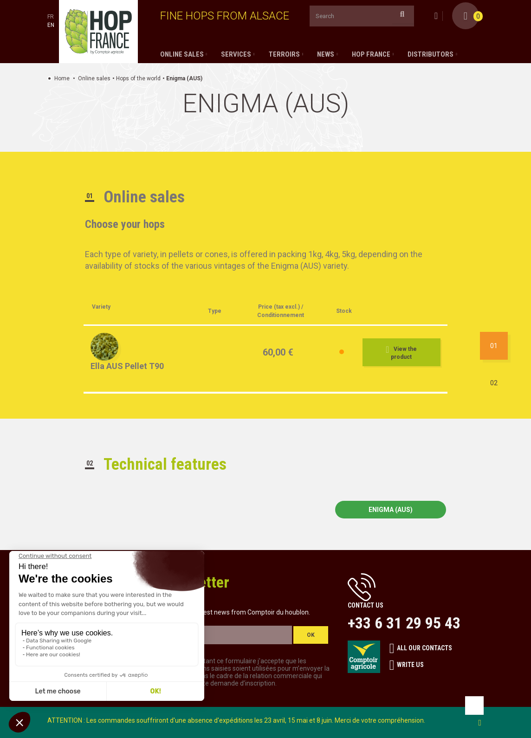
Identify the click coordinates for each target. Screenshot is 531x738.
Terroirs (284, 54)
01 (494, 346)
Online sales (182, 54)
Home (62, 78)
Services (236, 54)
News (325, 54)
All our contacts (420, 648)
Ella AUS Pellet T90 (127, 366)
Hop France (371, 54)
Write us (406, 665)
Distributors (430, 54)
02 (494, 383)
